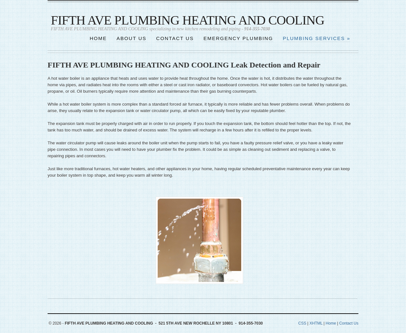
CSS (302, 323)
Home (331, 323)
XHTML (316, 323)
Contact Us (348, 323)
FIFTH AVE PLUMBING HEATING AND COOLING (187, 20)
